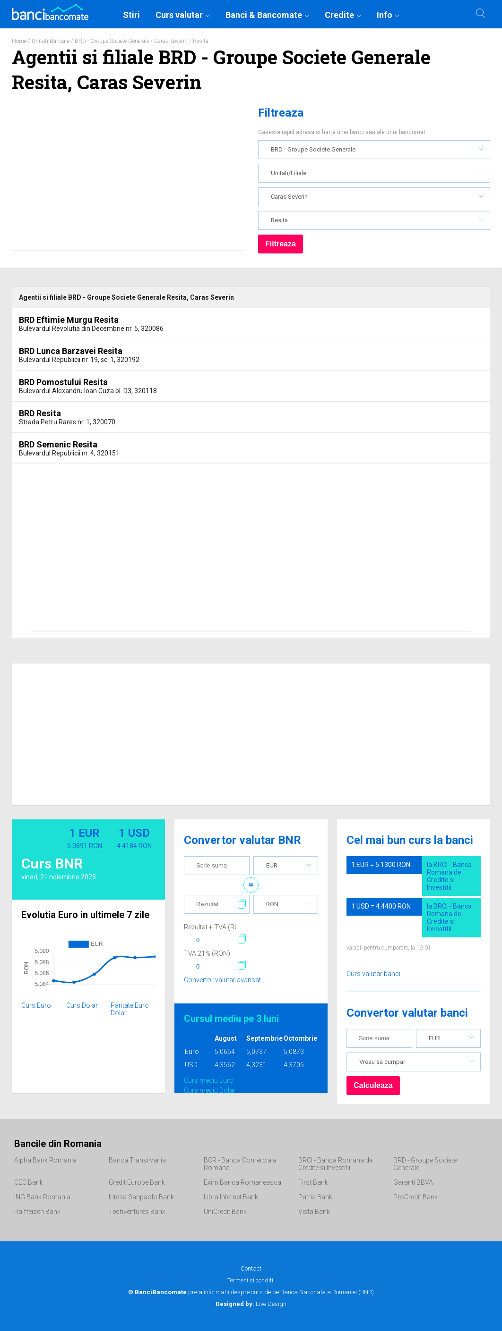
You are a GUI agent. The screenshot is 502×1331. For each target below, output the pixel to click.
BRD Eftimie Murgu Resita (69, 320)
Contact (251, 1268)
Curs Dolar (82, 1005)
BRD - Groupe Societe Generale (112, 41)
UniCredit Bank (225, 1211)
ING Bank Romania (42, 1197)
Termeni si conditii (251, 1280)
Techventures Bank (137, 1211)
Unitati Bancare (50, 41)
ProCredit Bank (415, 1197)
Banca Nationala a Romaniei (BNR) (327, 1292)
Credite (339, 15)
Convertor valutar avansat (222, 980)
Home (19, 41)
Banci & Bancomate (263, 15)
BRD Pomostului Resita (63, 382)
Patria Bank (315, 1197)
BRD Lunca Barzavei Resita (70, 351)
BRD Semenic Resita (58, 444)
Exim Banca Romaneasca (242, 1182)
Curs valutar (179, 15)
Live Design (251, 1303)
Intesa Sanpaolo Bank (141, 1197)
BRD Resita (40, 413)
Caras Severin (171, 41)
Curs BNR (52, 863)
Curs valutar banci (373, 973)
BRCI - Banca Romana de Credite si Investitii (335, 1163)
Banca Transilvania (137, 1160)
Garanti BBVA (413, 1182)
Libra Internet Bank (231, 1197)
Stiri (131, 15)
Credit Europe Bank (137, 1182)
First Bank (313, 1182)
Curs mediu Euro (209, 1080)
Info (384, 15)
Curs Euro (36, 1005)
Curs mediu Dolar (209, 1090)
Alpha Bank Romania (45, 1160)
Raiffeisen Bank (37, 1211)
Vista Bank (314, 1211)
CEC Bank (28, 1182)
